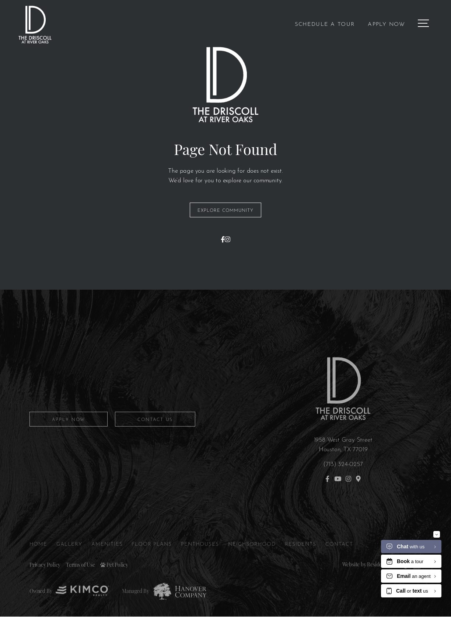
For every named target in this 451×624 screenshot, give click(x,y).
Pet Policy (114, 578)
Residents (303, 557)
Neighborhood (254, 557)
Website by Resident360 (368, 577)
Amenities (107, 557)
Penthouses (201, 557)
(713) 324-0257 (343, 477)
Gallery (70, 557)
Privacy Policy (44, 578)
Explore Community (225, 210)
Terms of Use (80, 578)
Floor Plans (152, 557)
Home (38, 557)
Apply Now (386, 23)
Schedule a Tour (325, 23)
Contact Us (155, 432)
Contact (343, 557)
